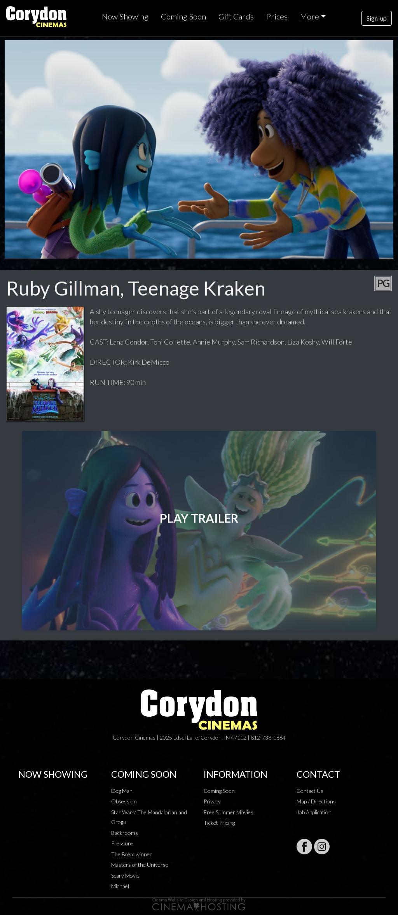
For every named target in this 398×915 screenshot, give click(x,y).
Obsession (124, 801)
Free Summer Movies (228, 812)
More (309, 16)
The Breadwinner (131, 854)
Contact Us (310, 790)
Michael (120, 886)
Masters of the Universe (139, 864)
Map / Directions (316, 801)
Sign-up (377, 18)
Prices (277, 16)
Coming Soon (183, 16)
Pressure (122, 843)
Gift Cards (236, 16)
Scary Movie (125, 875)
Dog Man (122, 790)
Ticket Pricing (219, 822)
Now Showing (125, 16)
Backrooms (124, 832)
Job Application (314, 812)
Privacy (212, 801)
